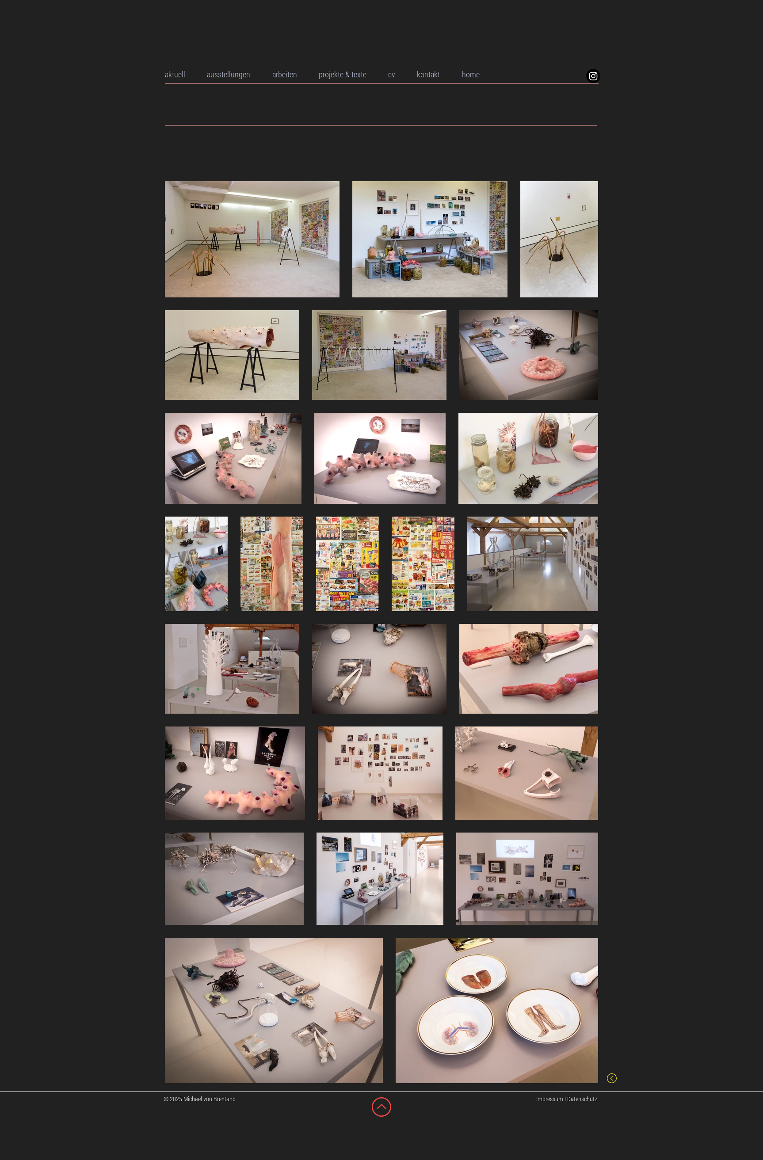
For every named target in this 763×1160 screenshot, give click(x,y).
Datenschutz (582, 1099)
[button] (293, 74)
